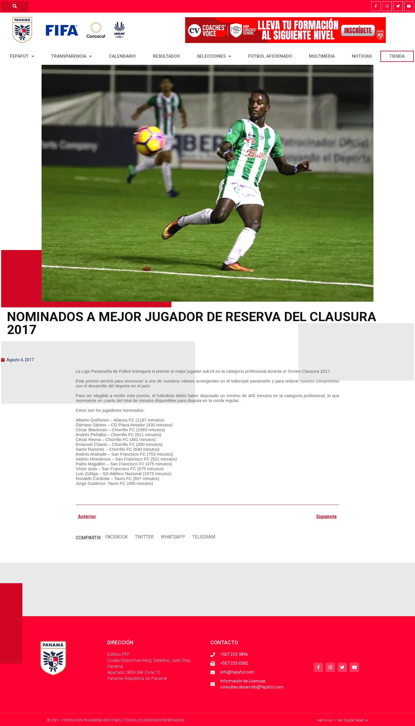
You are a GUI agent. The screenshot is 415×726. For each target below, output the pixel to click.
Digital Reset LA (356, 720)
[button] (116, 537)
